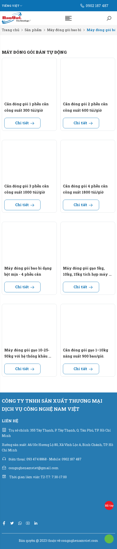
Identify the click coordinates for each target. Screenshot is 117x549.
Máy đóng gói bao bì (64, 30)
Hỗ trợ (109, 505)
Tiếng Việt (10, 5)
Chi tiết (22, 122)
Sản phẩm (33, 30)
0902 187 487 (94, 5)
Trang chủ (10, 30)
